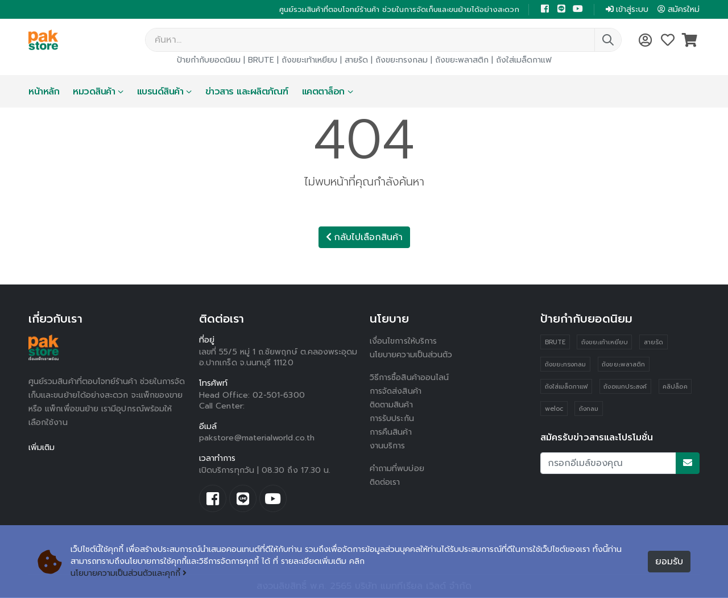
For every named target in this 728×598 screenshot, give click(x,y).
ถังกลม (588, 409)
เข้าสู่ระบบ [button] (627, 9)
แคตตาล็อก (323, 92)
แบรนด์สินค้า (160, 92)
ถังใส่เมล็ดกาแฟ (524, 61)
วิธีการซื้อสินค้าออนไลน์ (409, 378)
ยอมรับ (669, 562)
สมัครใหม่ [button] (678, 9)
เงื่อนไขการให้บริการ (403, 342)
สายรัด (356, 61)
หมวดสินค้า (94, 92)
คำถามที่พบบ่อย (397, 469)
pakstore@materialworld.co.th (257, 438)
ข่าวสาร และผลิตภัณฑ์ (246, 92)
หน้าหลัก (43, 92)
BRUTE (261, 61)
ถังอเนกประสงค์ (625, 387)
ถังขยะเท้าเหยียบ (309, 61)
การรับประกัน (392, 419)
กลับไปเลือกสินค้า (364, 238)
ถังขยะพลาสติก (462, 61)
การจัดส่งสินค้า (396, 392)
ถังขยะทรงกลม (401, 61)
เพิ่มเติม (41, 448)
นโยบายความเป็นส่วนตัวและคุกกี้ (129, 574)
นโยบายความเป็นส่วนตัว (411, 355)
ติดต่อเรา (386, 483)
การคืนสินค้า (391, 433)
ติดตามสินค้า (392, 405)
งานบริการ (388, 446)
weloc (554, 409)
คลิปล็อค (675, 387)
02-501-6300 (279, 396)
